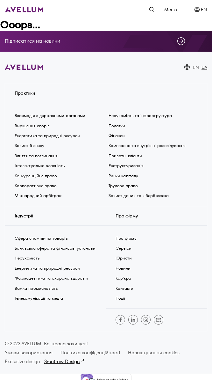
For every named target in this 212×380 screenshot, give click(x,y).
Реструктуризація (126, 166)
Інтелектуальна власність (40, 166)
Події (120, 298)
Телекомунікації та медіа (39, 298)
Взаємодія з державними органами (50, 116)
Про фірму (126, 238)
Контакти (125, 288)
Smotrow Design (63, 361)
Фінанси (117, 136)
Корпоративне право (36, 186)
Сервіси (124, 248)
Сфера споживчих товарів (41, 238)
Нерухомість (27, 258)
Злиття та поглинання (36, 156)
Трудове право (123, 186)
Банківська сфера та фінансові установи (55, 248)
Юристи (124, 258)
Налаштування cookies (154, 352)
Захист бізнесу (29, 145)
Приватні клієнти (125, 156)
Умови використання (29, 352)
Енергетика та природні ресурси (47, 136)
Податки (117, 126)
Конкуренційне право (36, 176)
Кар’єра (123, 278)
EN (204, 9)
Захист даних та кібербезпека (139, 196)
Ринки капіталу (123, 176)
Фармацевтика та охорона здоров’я (51, 278)
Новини (123, 268)
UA (204, 67)
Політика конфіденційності (90, 352)
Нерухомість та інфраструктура (141, 116)
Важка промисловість (36, 288)
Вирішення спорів (32, 126)
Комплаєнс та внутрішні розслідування (147, 145)
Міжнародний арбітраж (38, 196)
